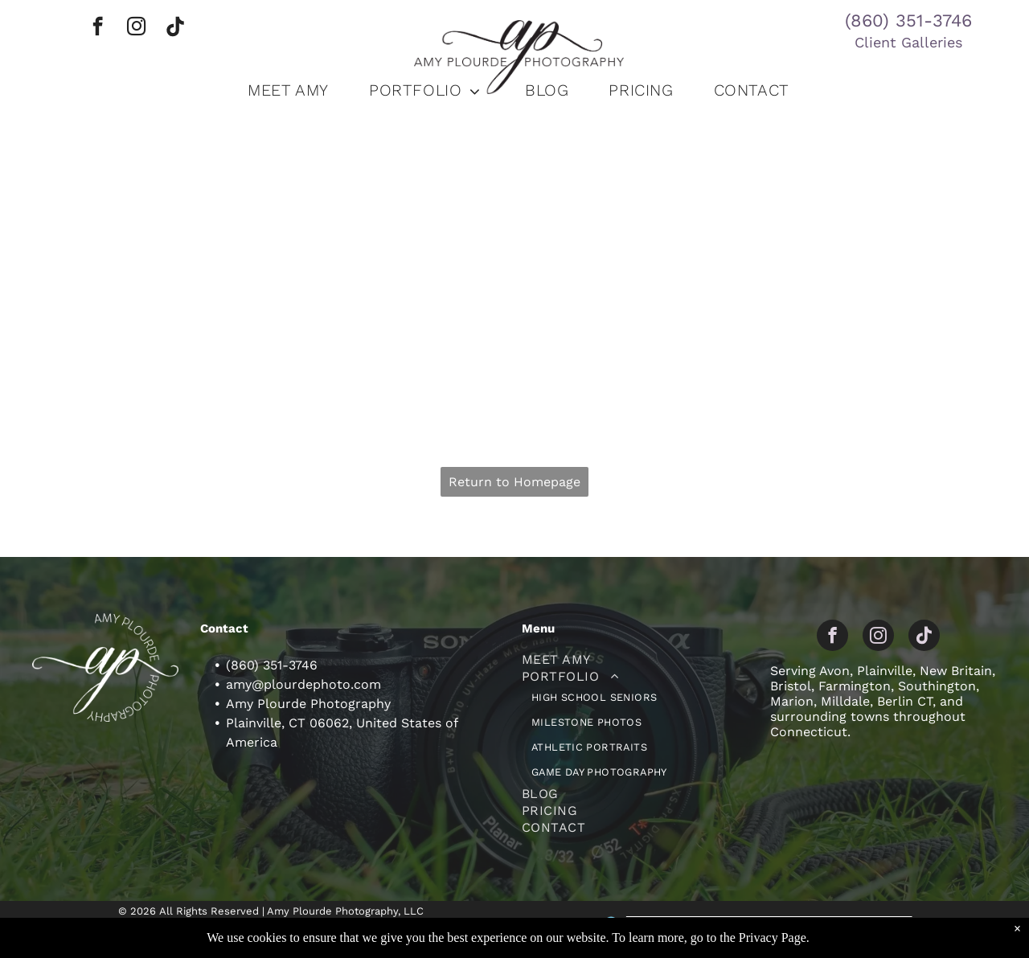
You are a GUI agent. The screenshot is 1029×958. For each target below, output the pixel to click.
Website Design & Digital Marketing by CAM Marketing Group (769, 922)
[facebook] (98, 28)
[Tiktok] (175, 28)
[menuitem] (288, 89)
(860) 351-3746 (908, 20)
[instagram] (136, 28)
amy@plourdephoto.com (303, 684)
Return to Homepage (514, 481)
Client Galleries (908, 42)
